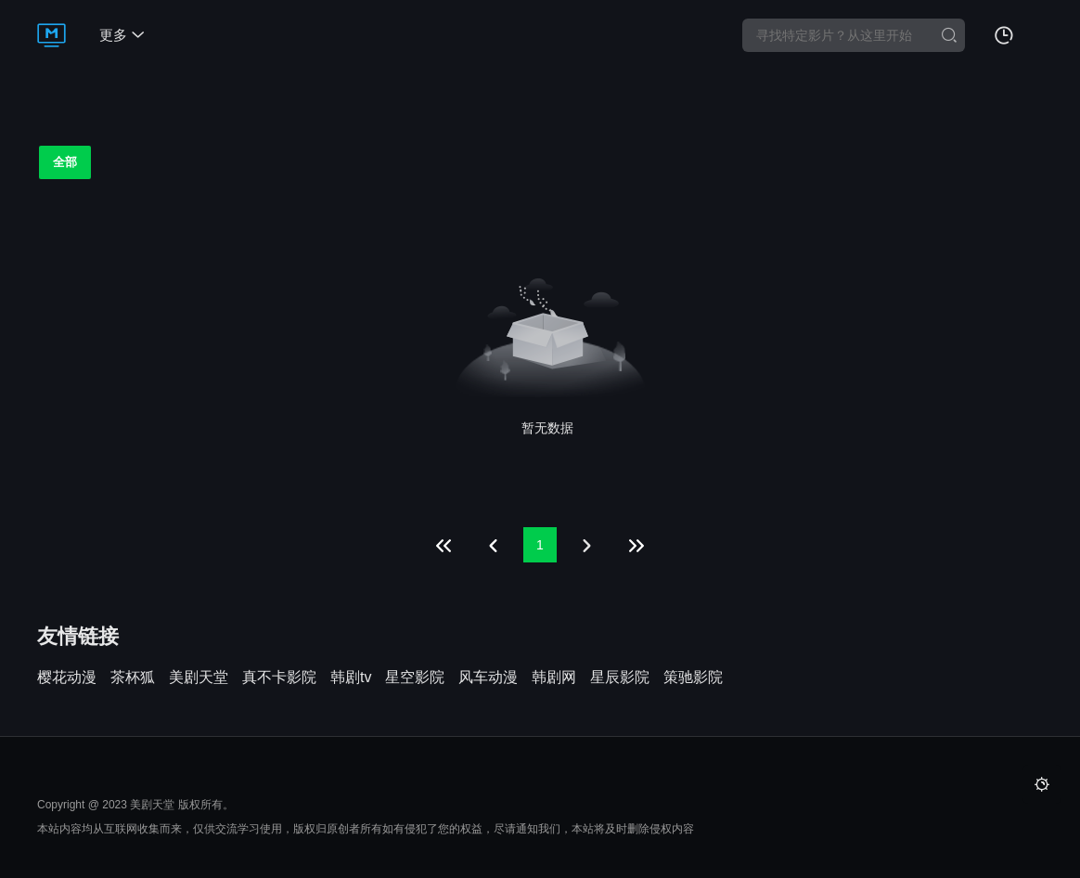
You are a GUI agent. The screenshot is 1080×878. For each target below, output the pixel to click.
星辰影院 (619, 677)
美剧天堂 (198, 677)
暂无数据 (547, 427)
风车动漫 (488, 677)
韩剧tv (350, 677)
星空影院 (414, 677)
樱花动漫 (66, 677)
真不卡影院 (279, 677)
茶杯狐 (132, 677)
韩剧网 (554, 677)
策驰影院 (693, 677)
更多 (122, 35)
